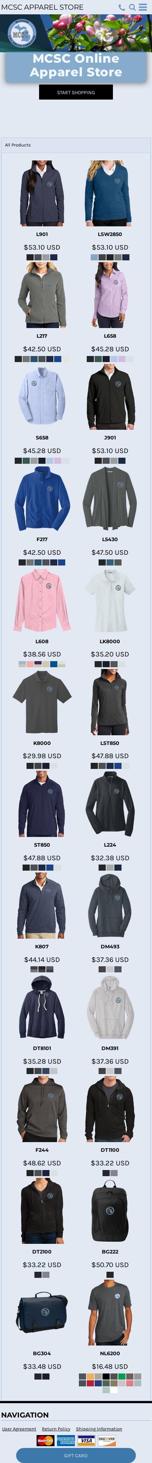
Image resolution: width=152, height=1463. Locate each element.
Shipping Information (99, 1428)
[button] (132, 7)
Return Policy (56, 1428)
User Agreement (19, 1428)
